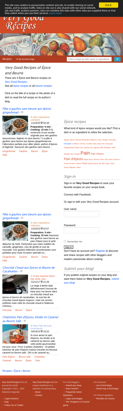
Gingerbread (8, 151)
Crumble (89, 144)
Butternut (93, 140)
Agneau (66, 140)
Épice (45, 151)
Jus (91, 147)
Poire (102, 159)
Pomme (117, 159)
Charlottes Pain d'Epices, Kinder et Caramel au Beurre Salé (30, 319)
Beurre (34, 151)
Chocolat (7, 310)
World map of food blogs (107, 388)
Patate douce (88, 159)
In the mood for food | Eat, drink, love (42, 277)
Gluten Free (78, 147)
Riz (100, 163)
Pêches (96, 159)
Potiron (78, 163)
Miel (102, 147)
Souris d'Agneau (70, 167)
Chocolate (67, 144)
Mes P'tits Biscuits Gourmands (41, 327)
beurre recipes (43, 85)
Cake (99, 140)
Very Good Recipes (16, 81)
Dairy (94, 144)
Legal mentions (11, 398)
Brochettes (86, 140)
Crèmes (82, 144)
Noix (72, 154)
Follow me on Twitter (13, 405)
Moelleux (107, 147)
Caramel (6, 360)
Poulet (84, 163)
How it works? (72, 388)
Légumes (96, 147)
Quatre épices (93, 163)
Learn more (71, 13)
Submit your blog (73, 385)
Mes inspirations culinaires (40, 118)
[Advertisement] (30, 186)
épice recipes (20, 85)
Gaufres (23, 151)
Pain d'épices (73, 159)
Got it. (108, 5)
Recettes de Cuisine (105, 398)
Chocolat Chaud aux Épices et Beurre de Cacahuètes (28, 269)
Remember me (74, 241)
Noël (113, 147)
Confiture (75, 144)
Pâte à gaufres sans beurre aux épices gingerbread (26, 110)
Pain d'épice (8, 357)
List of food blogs (104, 385)
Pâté (4, 155)
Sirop (112, 163)
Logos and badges (74, 398)
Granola (86, 147)
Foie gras (109, 144)
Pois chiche (109, 159)
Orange (77, 154)
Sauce (107, 163)
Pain (37, 360)
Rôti (103, 163)
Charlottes (39, 357)
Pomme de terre (69, 163)
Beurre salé (25, 357)
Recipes (6, 59)
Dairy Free (101, 144)
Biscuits (78, 140)
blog (6, 402)
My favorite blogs (25, 59)
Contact (38, 395)
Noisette (67, 154)
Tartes (78, 167)
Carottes (105, 140)
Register (100, 250)
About (37, 392)
